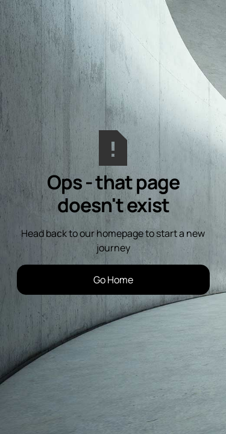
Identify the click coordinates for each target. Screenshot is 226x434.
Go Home (113, 279)
